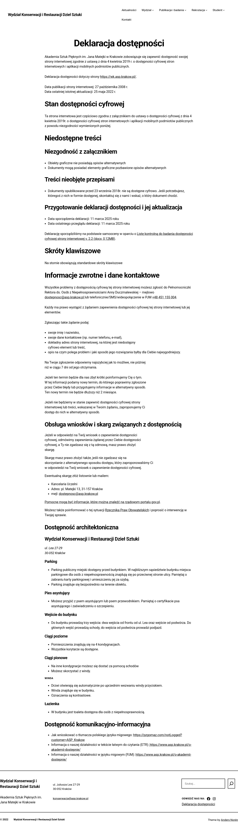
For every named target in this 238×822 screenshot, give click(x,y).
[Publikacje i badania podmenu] (185, 10)
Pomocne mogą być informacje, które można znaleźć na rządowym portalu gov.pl (102, 502)
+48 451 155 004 (164, 297)
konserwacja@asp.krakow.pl (70, 798)
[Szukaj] (231, 784)
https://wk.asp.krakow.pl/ (118, 77)
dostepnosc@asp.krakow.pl (65, 297)
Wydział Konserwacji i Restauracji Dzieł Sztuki (45, 15)
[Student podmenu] (224, 10)
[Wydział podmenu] (153, 10)
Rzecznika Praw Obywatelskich (127, 510)
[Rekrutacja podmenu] (206, 10)
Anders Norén (229, 820)
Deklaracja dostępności (198, 804)
